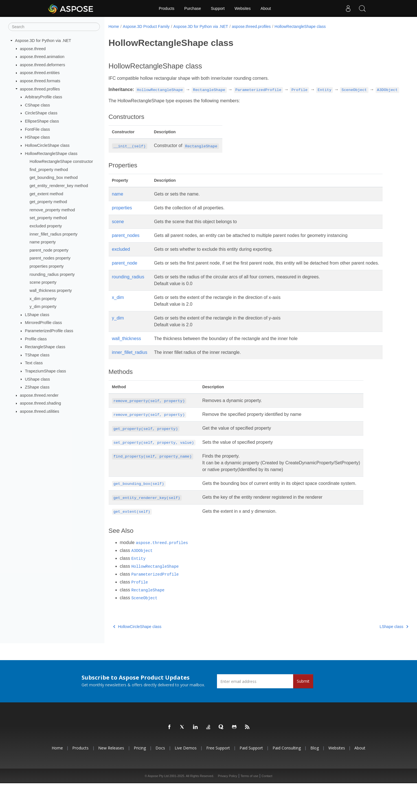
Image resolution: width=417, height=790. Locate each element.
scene (118, 228)
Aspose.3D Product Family (146, 26)
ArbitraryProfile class (43, 97)
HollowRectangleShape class (51, 153)
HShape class (37, 137)
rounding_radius (128, 283)
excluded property (46, 226)
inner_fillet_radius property (54, 234)
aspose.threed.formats (40, 81)
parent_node (124, 269)
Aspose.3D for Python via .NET (43, 40)
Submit (303, 688)
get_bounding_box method (54, 177)
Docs (160, 755)
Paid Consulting (287, 755)
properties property (47, 266)
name (117, 200)
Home (114, 26)
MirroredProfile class (43, 322)
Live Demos (186, 755)
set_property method (48, 218)
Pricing (140, 755)
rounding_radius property (52, 274)
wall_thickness (126, 345)
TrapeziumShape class (45, 371)
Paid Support (251, 755)
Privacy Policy (227, 782)
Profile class (36, 338)
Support (218, 8)
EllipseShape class (42, 121)
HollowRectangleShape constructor (61, 161)
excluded (121, 256)
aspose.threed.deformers (42, 65)
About (266, 8)
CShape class (37, 105)
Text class (34, 363)
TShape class (37, 355)
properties (122, 214)
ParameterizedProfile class (49, 331)
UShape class (37, 379)
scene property (43, 282)
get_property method (48, 201)
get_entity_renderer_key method (59, 185)
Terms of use (249, 782)
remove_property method (52, 210)
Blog (314, 755)
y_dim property (43, 306)
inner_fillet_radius (129, 359)
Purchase (192, 8)
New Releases (111, 755)
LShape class (37, 314)
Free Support (218, 755)
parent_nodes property (50, 258)
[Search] (54, 27)
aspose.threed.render (39, 395)
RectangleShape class (45, 347)
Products (166, 8)
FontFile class (37, 129)
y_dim (118, 324)
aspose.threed (33, 48)
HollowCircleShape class (47, 145)
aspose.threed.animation (42, 56)
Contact (267, 782)
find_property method (49, 169)
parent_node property (49, 250)
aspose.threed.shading (40, 403)
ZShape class (37, 387)
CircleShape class (41, 113)
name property (43, 242)
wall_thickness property (51, 290)
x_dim (118, 304)
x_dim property (43, 298)
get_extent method (46, 193)
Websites (242, 8)
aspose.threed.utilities (39, 411)
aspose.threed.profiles (40, 88)
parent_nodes (126, 242)
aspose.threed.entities (40, 72)
